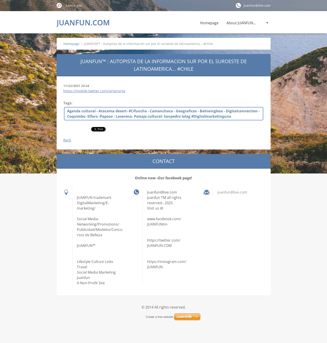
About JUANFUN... (241, 22)
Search (59, 5)
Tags (67, 103)
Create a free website (159, 317)
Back (67, 140)
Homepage (209, 22)
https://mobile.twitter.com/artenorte (94, 91)
